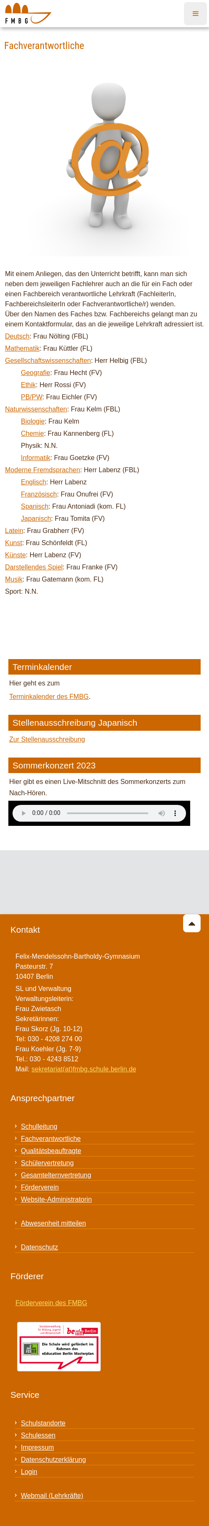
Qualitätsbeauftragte (51, 1150)
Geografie (35, 372)
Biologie (33, 421)
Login (29, 1471)
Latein (14, 530)
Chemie (32, 433)
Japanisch (36, 518)
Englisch (33, 482)
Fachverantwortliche (51, 1138)
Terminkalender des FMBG (49, 696)
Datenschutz (39, 1247)
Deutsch (17, 336)
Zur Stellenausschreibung (47, 739)
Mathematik (22, 348)
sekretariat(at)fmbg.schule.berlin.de (83, 1069)
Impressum (37, 1447)
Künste (15, 555)
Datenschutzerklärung (53, 1459)
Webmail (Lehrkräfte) (52, 1495)
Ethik (28, 384)
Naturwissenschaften (36, 409)
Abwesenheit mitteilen (53, 1223)
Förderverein (40, 1187)
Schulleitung (39, 1126)
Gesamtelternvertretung (56, 1175)
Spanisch (34, 506)
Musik (14, 579)
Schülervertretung (47, 1162)
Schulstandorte (43, 1423)
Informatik (35, 457)
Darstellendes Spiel (34, 567)
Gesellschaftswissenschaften (48, 360)
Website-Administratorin (56, 1199)
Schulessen (38, 1435)
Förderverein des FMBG (51, 1302)
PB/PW (31, 397)
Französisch (39, 494)
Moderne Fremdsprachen (42, 469)
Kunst (13, 542)
